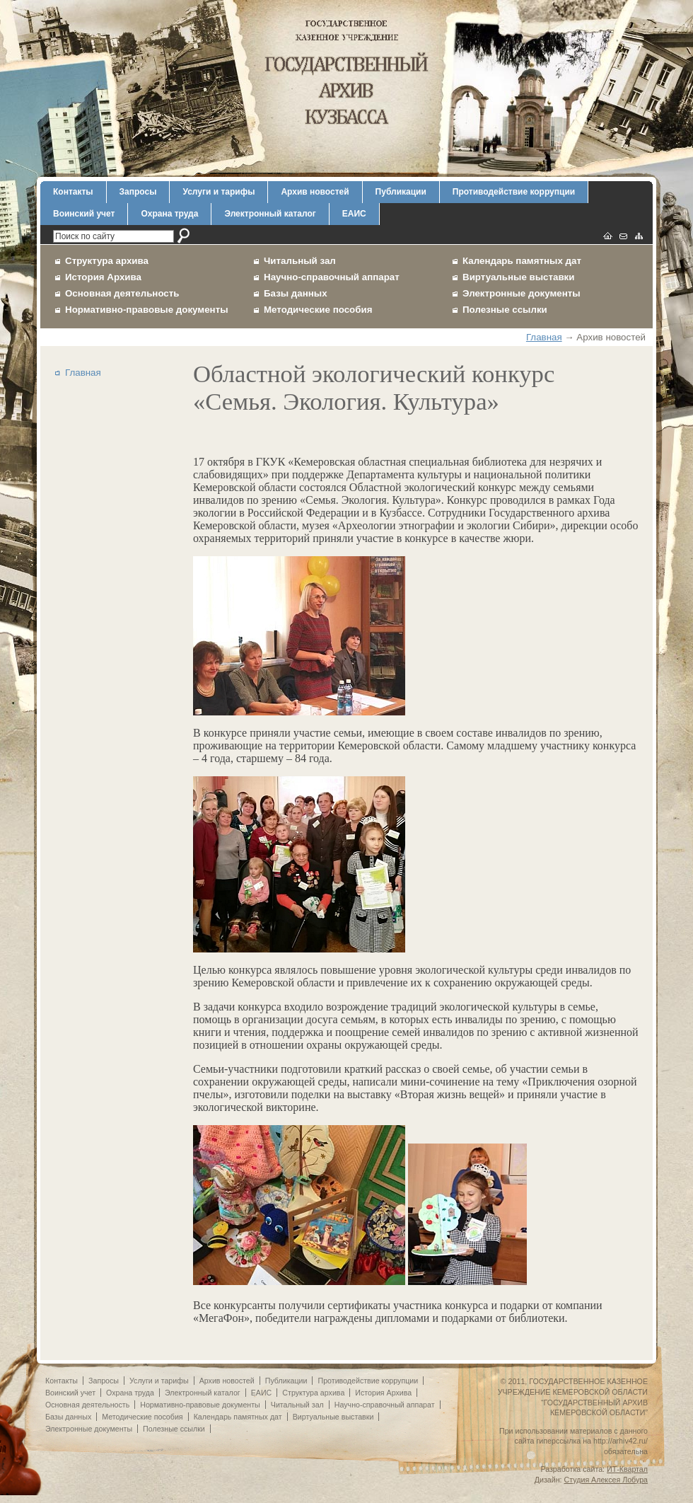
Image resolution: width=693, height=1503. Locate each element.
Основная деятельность (122, 293)
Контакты (73, 192)
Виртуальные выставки (518, 277)
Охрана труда (169, 214)
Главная (544, 337)
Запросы (138, 192)
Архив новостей (315, 192)
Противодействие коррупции (514, 192)
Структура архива (106, 260)
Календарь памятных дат (521, 260)
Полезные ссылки (504, 309)
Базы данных (295, 293)
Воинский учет (84, 214)
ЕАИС (354, 214)
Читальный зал (300, 260)
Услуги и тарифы (218, 192)
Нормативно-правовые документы (146, 309)
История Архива (103, 277)
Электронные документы (521, 293)
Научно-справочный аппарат (332, 277)
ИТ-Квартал (627, 1469)
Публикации (400, 192)
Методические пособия (318, 309)
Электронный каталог (269, 214)
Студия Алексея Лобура (606, 1479)
